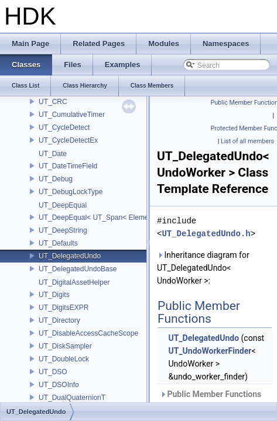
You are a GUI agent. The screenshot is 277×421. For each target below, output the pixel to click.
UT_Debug (56, 179)
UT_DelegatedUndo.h (206, 233)
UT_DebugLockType (70, 192)
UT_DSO (53, 372)
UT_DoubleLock (64, 359)
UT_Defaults (58, 243)
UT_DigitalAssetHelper (74, 282)
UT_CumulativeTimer (72, 115)
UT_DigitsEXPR (63, 307)
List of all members (247, 141)
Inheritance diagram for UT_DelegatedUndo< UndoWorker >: (203, 267)
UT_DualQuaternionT (72, 398)
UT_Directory (59, 320)
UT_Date (53, 154)
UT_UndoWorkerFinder (209, 351)
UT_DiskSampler (65, 346)
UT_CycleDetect (64, 127)
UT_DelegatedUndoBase (78, 269)
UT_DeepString (63, 230)
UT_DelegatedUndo (70, 256)
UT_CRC (53, 102)
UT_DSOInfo (59, 385)
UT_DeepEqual (63, 205)
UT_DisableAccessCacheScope (88, 333)
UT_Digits (54, 295)
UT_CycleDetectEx (68, 140)
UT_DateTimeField (68, 166)
